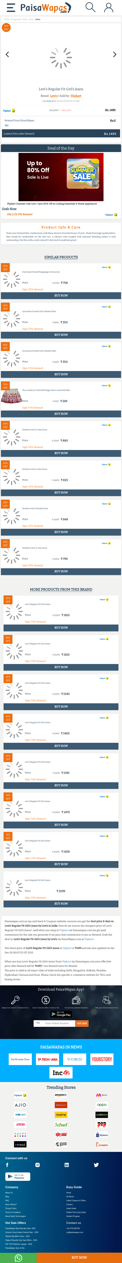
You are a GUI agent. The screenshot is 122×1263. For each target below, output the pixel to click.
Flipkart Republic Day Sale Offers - (21, 1240)
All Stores (70, 1197)
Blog (7, 1197)
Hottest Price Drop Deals (76, 1212)
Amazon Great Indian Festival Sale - (21, 1232)
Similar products (61, 257)
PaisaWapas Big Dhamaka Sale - (20, 1228)
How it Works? (11, 1204)
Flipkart (76, 96)
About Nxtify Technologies (15, 1216)
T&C (7, 125)
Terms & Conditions (13, 1212)
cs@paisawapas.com (74, 1232)
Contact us (73, 1222)
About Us (9, 1193)
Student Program (73, 1216)
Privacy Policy (10, 1208)
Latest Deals (71, 1208)
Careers (69, 1204)
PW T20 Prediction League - (18, 1244)
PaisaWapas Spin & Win (15, 1248)
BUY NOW (79, 1258)
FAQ (7, 1201)
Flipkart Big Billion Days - (17, 1236)
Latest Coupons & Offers (76, 1201)
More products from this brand (61, 589)
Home (68, 1193)
